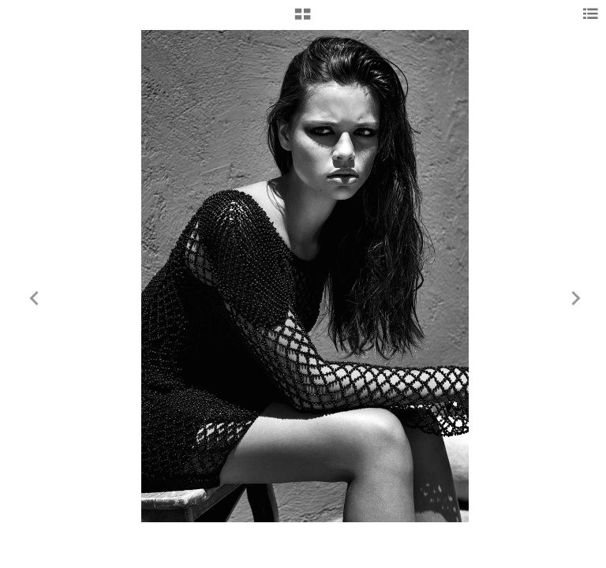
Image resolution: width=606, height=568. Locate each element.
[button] (302, 20)
